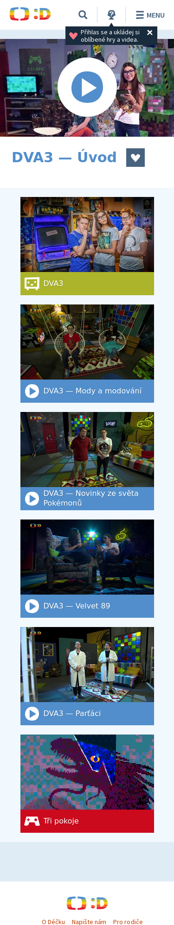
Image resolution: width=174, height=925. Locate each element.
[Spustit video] (87, 88)
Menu (149, 15)
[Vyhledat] (83, 15)
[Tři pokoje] (87, 784)
